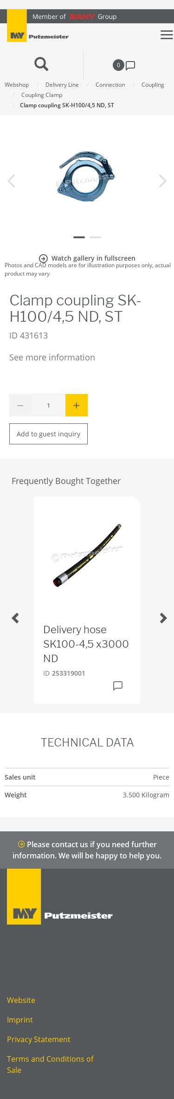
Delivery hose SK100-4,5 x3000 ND (86, 643)
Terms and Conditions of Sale (50, 1064)
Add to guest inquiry (48, 433)
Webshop (17, 85)
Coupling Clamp (41, 95)
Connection (110, 85)
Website (21, 1000)
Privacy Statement (39, 1039)
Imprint (20, 1020)
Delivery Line (62, 85)
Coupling (153, 85)
